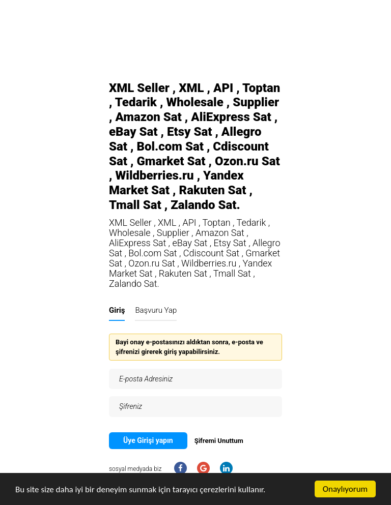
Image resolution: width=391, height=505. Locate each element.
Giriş (117, 310)
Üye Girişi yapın (148, 440)
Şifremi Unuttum (218, 440)
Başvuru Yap (156, 310)
